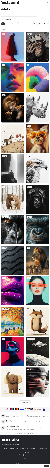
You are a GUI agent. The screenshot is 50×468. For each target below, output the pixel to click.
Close (35, 23)
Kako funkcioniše (13, 448)
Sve (3, 23)
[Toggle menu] (47, 2)
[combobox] (25, 19)
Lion (8, 23)
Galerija (5, 448)
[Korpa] (43, 2)
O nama (22, 448)
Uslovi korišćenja (31, 448)
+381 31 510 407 (25, 452)
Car (45, 23)
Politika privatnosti (42, 448)
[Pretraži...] (39, 2)
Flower (14, 23)
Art (19, 23)
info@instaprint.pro (25, 455)
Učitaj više (25, 402)
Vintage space (27, 23)
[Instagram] (25, 458)
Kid (40, 23)
